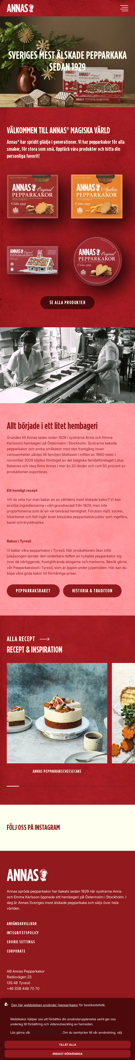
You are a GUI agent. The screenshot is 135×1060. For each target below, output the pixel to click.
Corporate (16, 951)
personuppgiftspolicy (46, 1032)
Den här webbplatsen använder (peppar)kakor (44, 1005)
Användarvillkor (22, 924)
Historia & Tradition (92, 590)
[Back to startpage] (20, 8)
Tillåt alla (67, 1044)
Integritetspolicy (23, 933)
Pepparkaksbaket (33, 590)
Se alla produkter (67, 302)
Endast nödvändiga (68, 1053)
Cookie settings (21, 942)
